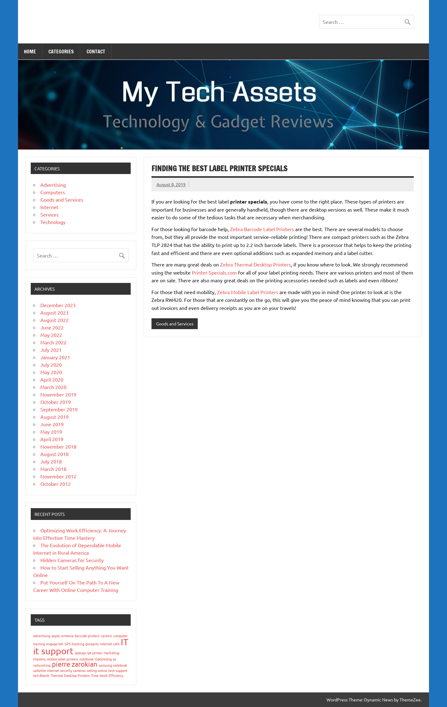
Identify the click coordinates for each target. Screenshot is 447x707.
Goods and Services (174, 323)
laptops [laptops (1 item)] (80, 652)
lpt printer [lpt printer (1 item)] (94, 652)
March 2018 (53, 469)
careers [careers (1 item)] (106, 635)
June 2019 (52, 424)
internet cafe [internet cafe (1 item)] (110, 643)
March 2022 (53, 342)
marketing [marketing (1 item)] (111, 652)
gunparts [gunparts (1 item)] (92, 643)
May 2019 (51, 431)
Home (30, 51)
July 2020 (51, 364)
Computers (52, 192)
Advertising (53, 184)
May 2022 (51, 335)
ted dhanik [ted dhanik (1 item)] (41, 675)
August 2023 (54, 312)
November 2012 (58, 476)
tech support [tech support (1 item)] (117, 670)
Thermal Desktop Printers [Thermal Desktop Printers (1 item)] (70, 675)
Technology (52, 222)
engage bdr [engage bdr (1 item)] (54, 643)
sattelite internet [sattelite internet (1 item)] (46, 670)
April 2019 (51, 439)
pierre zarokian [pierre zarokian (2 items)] (74, 664)
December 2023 (58, 305)
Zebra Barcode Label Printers (262, 229)
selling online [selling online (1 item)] (97, 670)
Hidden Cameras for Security (72, 560)
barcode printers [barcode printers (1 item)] (87, 635)
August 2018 (54, 454)
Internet (49, 207)
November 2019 (58, 394)
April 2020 (51, 379)
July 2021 (51, 350)
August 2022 (54, 320)
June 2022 (52, 327)
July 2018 (51, 461)
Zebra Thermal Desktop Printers (255, 264)
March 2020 (53, 387)
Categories (61, 51)
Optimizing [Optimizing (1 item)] (103, 658)
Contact (96, 51)
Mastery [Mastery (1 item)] (39, 658)
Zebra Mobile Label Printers (247, 292)
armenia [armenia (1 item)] (67, 635)
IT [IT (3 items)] (124, 642)
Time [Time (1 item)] (94, 675)
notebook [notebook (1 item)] (86, 658)
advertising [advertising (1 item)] (41, 635)
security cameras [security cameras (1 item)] (73, 670)
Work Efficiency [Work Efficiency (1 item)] (111, 675)
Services (49, 214)
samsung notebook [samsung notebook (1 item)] (113, 665)
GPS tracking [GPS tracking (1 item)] (74, 643)
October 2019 (55, 402)
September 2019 (59, 409)
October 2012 (55, 484)
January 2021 (55, 357)
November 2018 (58, 446)
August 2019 (54, 417)
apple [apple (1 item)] (56, 635)
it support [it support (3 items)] (53, 651)
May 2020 (51, 372)
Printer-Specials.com (214, 272)
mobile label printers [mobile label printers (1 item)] (62, 658)
